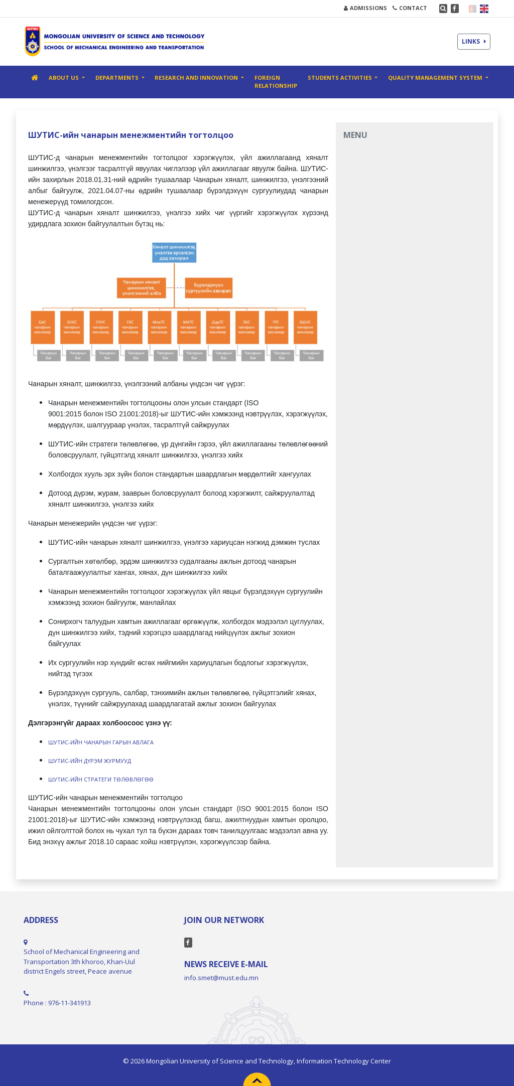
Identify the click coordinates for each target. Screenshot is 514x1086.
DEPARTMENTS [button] (117, 77)
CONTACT (410, 8)
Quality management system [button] (436, 77)
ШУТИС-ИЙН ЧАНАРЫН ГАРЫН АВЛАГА (101, 742)
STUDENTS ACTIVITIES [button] (340, 77)
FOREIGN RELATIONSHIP (275, 82)
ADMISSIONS (365, 8)
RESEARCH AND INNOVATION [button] (197, 77)
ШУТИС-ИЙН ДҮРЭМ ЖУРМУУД (89, 760)
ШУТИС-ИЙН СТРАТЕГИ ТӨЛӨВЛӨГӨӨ (101, 779)
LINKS (474, 41)
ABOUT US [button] (64, 77)
